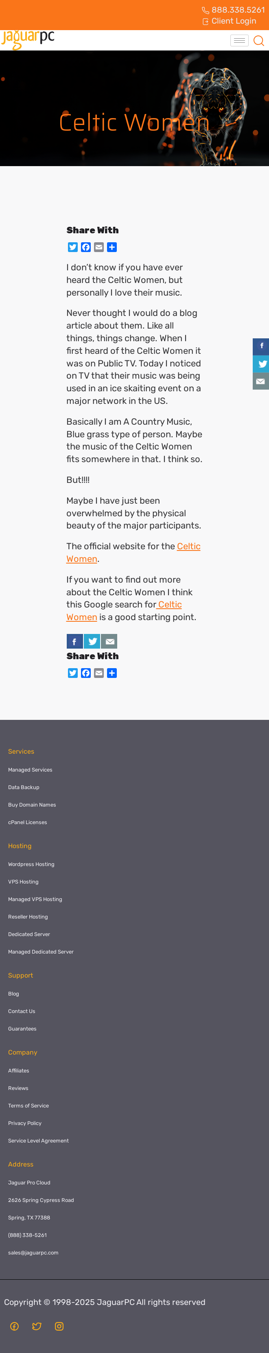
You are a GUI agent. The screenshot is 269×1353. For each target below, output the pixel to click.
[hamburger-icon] (239, 40)
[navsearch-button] (259, 40)
